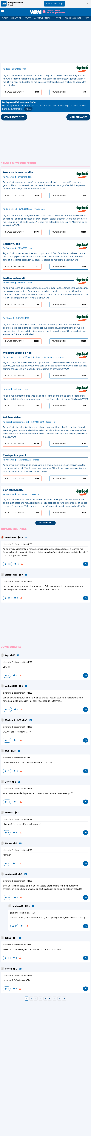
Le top (58, 18)
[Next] (64, 998)
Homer (8, 844)
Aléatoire (16, 18)
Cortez (8, 969)
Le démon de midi (14, 278)
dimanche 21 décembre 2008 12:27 (17, 820)
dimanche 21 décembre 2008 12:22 (17, 582)
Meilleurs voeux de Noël (17, 353)
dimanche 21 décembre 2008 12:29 (17, 850)
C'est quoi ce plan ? (14, 455)
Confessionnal (73, 18)
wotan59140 (11, 575)
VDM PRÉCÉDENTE (14, 117)
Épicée (28, 18)
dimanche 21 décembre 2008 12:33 (17, 976)
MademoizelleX (13, 720)
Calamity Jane (11, 244)
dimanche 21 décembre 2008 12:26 (17, 758)
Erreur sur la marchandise (18, 172)
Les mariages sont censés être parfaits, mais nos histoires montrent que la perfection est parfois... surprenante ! (44, 106)
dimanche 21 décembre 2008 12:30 (17, 881)
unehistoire (11, 538)
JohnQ (8, 938)
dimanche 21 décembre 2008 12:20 (17, 662)
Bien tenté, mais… (13, 490)
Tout (5, 18)
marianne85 (11, 874)
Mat (7, 751)
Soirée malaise (12, 417)
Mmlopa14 (18, 906)
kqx (7, 655)
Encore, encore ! (45, 523)
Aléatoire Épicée (43, 18)
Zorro (8, 782)
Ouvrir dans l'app (54, 4)
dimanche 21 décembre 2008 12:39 (17, 544)
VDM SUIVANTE (78, 117)
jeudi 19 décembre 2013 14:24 (22, 913)
